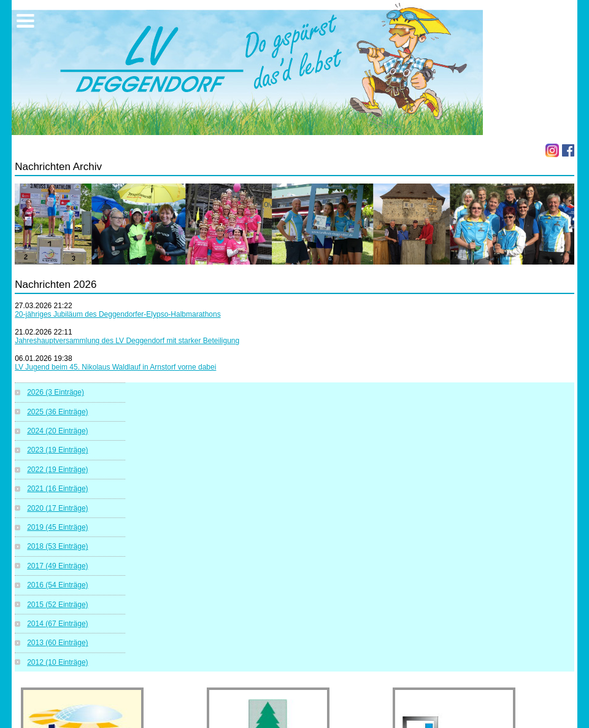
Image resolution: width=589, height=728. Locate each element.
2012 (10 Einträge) (57, 662)
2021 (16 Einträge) (57, 488)
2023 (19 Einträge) (57, 450)
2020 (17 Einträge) (57, 508)
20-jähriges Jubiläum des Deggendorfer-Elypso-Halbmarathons (118, 314)
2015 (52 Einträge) (57, 604)
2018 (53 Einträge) (57, 546)
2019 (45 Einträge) (57, 527)
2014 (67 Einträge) (57, 623)
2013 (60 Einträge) (57, 642)
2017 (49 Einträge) (57, 566)
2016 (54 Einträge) (57, 585)
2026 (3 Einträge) (55, 392)
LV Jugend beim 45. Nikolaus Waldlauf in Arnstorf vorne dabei (115, 367)
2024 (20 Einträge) (57, 431)
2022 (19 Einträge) (57, 469)
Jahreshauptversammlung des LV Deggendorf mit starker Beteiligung (127, 340)
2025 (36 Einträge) (57, 412)
